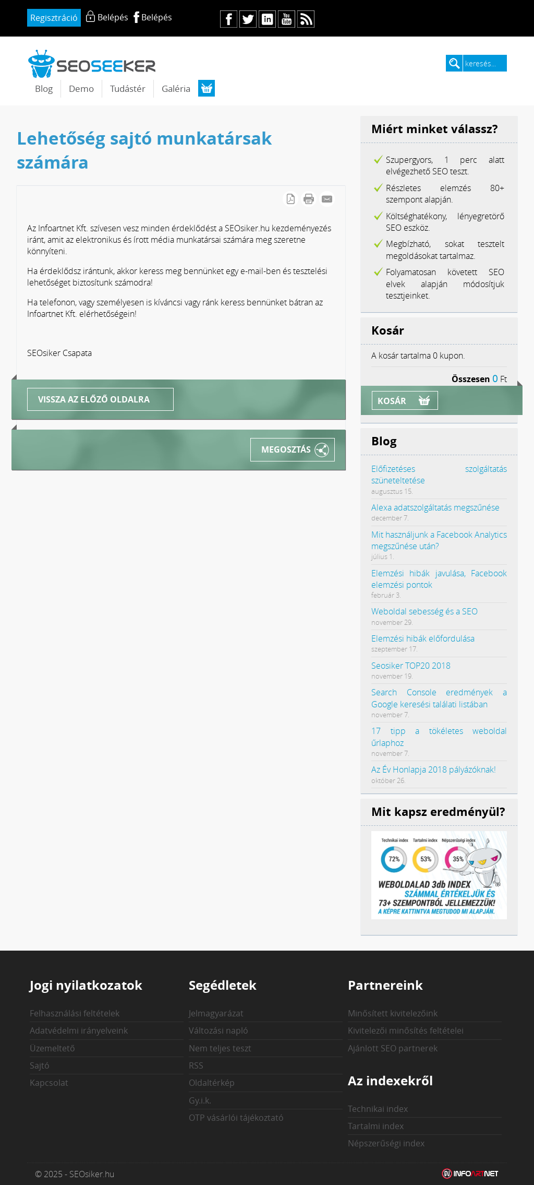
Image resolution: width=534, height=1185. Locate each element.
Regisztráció (54, 17)
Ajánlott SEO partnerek (393, 1048)
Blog (44, 88)
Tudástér (127, 88)
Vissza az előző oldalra (94, 399)
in (267, 19)
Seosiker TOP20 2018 (411, 665)
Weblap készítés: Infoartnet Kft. (470, 1174)
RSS (196, 1065)
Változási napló (218, 1030)
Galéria (176, 88)
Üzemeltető (52, 1048)
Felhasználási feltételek (74, 1013)
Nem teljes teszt (220, 1048)
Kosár (392, 401)
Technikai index (378, 1109)
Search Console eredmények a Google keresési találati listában (439, 697)
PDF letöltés (290, 199)
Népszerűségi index (386, 1143)
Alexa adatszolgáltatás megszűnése (435, 507)
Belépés (156, 17)
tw (248, 19)
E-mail (327, 199)
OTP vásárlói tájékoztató (236, 1117)
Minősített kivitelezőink (393, 1013)
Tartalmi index (376, 1126)
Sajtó (40, 1065)
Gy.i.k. (200, 1100)
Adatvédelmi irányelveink (79, 1030)
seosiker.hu (92, 63)
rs (305, 19)
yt (286, 19)
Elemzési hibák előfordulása (423, 638)
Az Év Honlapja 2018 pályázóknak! (433, 769)
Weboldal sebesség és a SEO (424, 611)
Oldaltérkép (212, 1082)
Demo (81, 88)
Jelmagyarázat (216, 1013)
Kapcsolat (49, 1082)
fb (228, 19)
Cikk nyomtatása (309, 199)
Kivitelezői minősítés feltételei (406, 1030)
